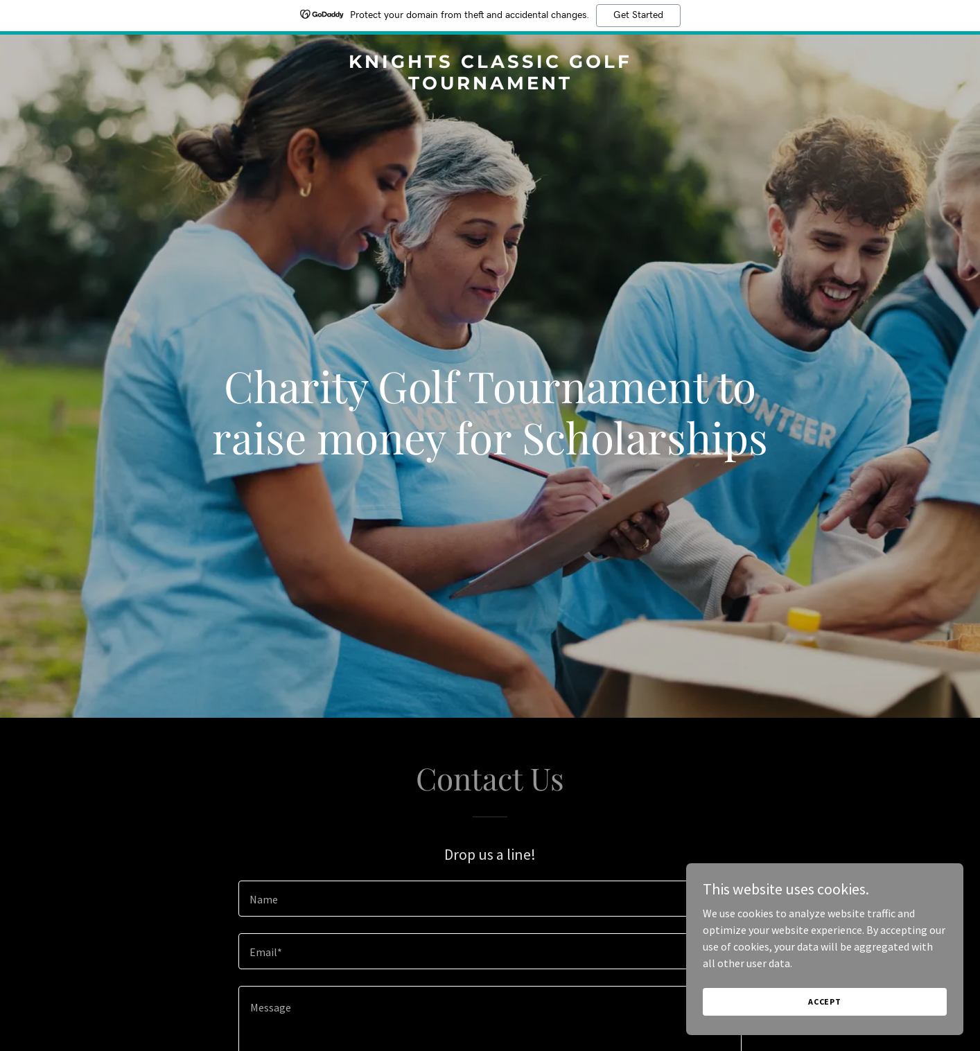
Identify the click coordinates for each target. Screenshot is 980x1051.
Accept (824, 1001)
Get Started (638, 15)
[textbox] (489, 899)
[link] (490, 85)
